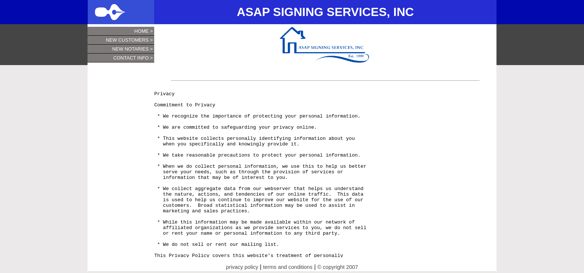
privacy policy (242, 267)
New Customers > (129, 40)
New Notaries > (132, 49)
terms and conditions (287, 267)
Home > (143, 31)
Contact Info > (133, 58)
